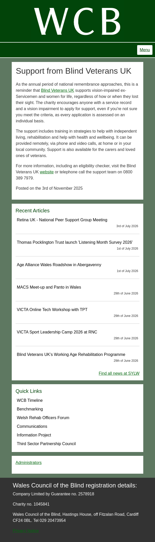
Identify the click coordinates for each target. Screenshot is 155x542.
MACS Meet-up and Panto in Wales (77, 290)
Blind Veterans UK (57, 90)
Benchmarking (30, 409)
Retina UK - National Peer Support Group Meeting (77, 223)
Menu (145, 50)
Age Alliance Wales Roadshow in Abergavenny (77, 268)
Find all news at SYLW (119, 373)
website (47, 172)
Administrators (29, 462)
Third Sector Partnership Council (46, 444)
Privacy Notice (26, 530)
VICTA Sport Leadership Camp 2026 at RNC (77, 335)
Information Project (34, 435)
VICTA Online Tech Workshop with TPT (77, 312)
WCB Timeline (30, 400)
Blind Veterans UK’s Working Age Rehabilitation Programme (77, 357)
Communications (32, 426)
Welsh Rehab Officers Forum (43, 418)
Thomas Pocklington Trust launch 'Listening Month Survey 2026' (77, 245)
